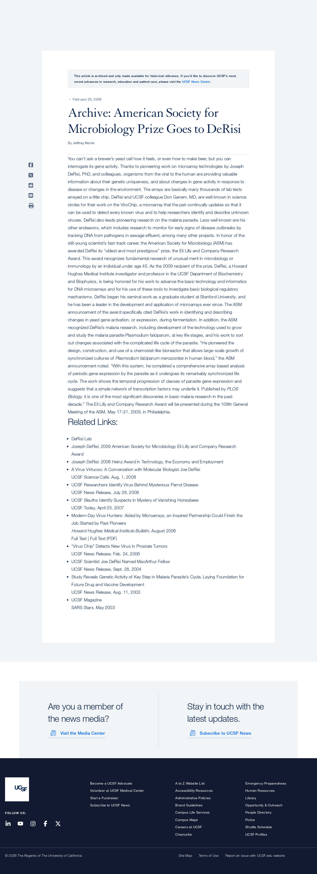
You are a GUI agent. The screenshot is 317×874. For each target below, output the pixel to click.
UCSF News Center (196, 81)
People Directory (258, 811)
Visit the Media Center (81, 732)
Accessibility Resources (194, 790)
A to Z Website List (190, 782)
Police (250, 819)
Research (216, 20)
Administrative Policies (193, 797)
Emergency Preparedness (265, 782)
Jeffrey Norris (83, 143)
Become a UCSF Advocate (111, 782)
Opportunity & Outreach (263, 804)
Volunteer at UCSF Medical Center (117, 790)
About (160, 20)
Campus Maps (186, 819)
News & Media (276, 20)
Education (244, 20)
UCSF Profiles (256, 833)
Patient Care (187, 20)
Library (250, 797)
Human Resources (260, 790)
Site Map (185, 854)
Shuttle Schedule (258, 826)
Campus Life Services (192, 811)
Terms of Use (208, 854)
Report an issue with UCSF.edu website (255, 854)
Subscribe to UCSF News (224, 732)
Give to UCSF (294, 5)
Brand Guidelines (188, 804)
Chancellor (183, 833)
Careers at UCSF (188, 826)
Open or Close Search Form (303, 21)
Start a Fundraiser (104, 797)
